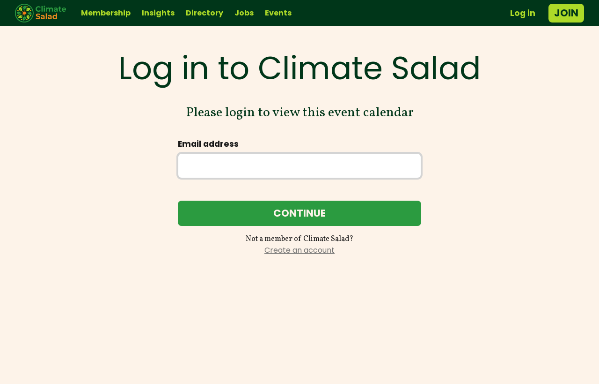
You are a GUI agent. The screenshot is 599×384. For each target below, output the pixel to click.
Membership (106, 13)
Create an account (299, 250)
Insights (158, 13)
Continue (299, 213)
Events (278, 13)
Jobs (244, 13)
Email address (208, 144)
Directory (204, 13)
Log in (522, 13)
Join (566, 13)
